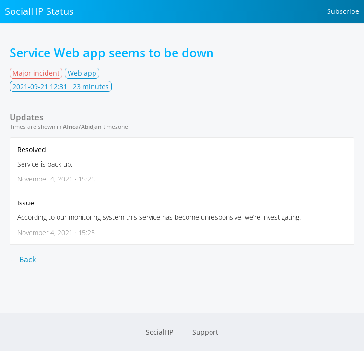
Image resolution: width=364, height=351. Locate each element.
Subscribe (343, 11)
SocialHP (159, 332)
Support (205, 332)
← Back (23, 259)
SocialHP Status (39, 11)
